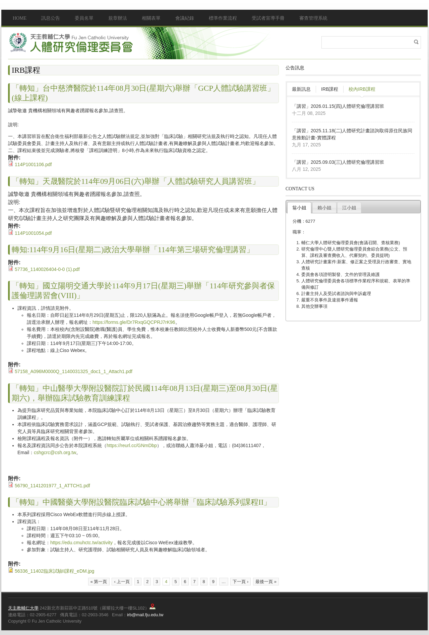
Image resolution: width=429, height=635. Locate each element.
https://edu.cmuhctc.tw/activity (81, 542)
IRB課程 (329, 89)
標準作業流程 (223, 18)
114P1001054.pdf (33, 233)
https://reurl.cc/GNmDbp (132, 445)
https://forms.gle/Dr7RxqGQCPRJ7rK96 (134, 322)
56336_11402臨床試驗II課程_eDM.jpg (54, 571)
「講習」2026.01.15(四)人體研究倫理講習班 (338, 106)
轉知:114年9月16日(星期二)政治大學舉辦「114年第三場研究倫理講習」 (133, 249)
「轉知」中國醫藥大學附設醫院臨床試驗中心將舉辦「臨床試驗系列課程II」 (141, 502)
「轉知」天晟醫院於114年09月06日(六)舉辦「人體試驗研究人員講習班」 (136, 181)
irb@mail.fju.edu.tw (145, 614)
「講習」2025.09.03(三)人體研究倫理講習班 (338, 162)
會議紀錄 (184, 18)
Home (19, 18)
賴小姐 (324, 207)
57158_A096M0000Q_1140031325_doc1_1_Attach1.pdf (73, 371)
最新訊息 (301, 89)
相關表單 (151, 18)
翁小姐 (299, 207)
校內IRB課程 (362, 89)
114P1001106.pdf (33, 164)
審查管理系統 (313, 18)
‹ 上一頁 (122, 581)
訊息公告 (50, 18)
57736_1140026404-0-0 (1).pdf (47, 269)
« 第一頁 (98, 581)
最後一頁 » (266, 581)
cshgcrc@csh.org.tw (55, 452)
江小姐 (349, 207)
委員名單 (84, 18)
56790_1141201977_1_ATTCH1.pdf (52, 485)
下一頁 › (240, 581)
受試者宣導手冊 (268, 18)
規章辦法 (117, 18)
